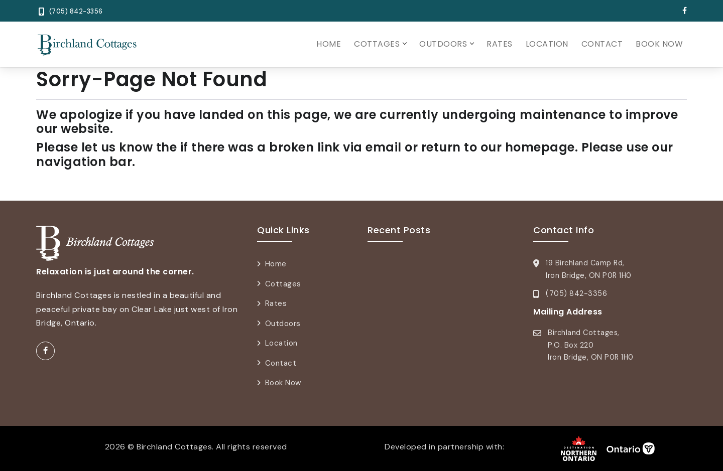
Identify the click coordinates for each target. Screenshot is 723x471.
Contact (602, 44)
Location (547, 44)
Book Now (659, 44)
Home (328, 44)
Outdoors (443, 44)
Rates (500, 44)
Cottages (377, 44)
